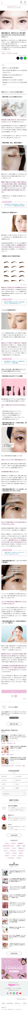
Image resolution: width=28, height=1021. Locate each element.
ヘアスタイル (12, 850)
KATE (24, 765)
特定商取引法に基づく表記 (13, 990)
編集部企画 (20, 843)
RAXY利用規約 (8, 988)
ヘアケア (3, 784)
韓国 (8, 754)
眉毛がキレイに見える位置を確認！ (11, 68)
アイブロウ (9, 53)
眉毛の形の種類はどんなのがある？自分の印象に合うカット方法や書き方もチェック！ (14, 302)
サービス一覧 (4, 1009)
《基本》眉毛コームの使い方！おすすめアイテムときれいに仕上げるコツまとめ (14, 553)
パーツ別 (14, 853)
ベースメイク (18, 776)
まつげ (11, 754)
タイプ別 (18, 858)
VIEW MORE (14, 835)
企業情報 (3, 1003)
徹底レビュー (21, 848)
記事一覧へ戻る (14, 724)
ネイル (17, 784)
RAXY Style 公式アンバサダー (8, 765)
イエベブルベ (9, 743)
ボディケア (18, 780)
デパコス (7, 855)
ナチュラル (15, 53)
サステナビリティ (19, 1009)
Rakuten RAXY (8, 2)
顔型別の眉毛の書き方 (8, 77)
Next (24, 698)
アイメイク (8, 51)
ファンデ (13, 855)
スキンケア (4, 776)
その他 (17, 788)
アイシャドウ (18, 765)
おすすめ (13, 843)
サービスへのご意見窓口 (16, 988)
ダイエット (21, 855)
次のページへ (14, 691)
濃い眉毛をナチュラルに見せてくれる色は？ (13, 80)
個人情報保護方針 (10, 1003)
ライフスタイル (11, 858)
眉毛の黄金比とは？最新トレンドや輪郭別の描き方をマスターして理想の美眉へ (14, 362)
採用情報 (24, 1003)
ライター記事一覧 (14, 717)
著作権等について (18, 1003)
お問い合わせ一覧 (11, 1009)
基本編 (18, 845)
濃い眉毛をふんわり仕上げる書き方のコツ (12, 75)
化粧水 (20, 853)
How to (3, 53)
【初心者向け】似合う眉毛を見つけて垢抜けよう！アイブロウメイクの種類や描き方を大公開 (14, 205)
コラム (3, 788)
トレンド (14, 848)
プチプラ (7, 853)
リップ (5, 850)
